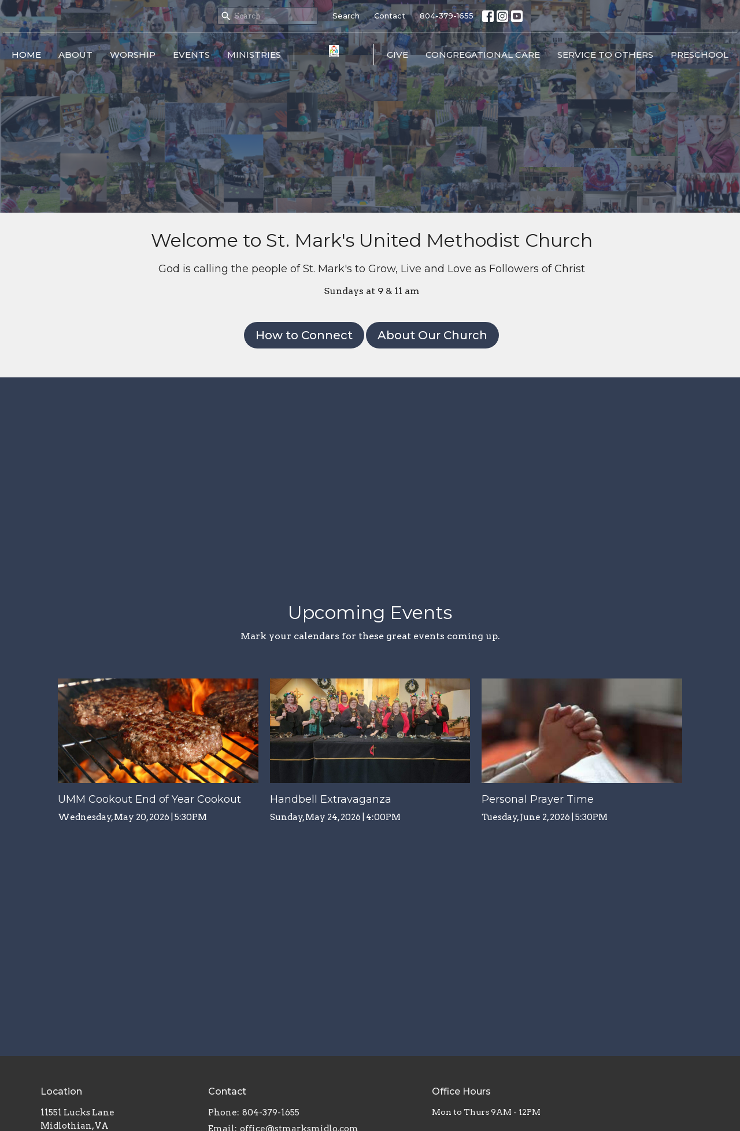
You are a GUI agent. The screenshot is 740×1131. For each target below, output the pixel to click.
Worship (133, 54)
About (75, 54)
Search (346, 15)
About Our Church (432, 335)
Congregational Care (483, 54)
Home (26, 54)
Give (397, 54)
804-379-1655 (446, 15)
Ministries (254, 54)
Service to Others (605, 54)
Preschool (699, 54)
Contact (389, 15)
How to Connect (304, 335)
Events (191, 54)
